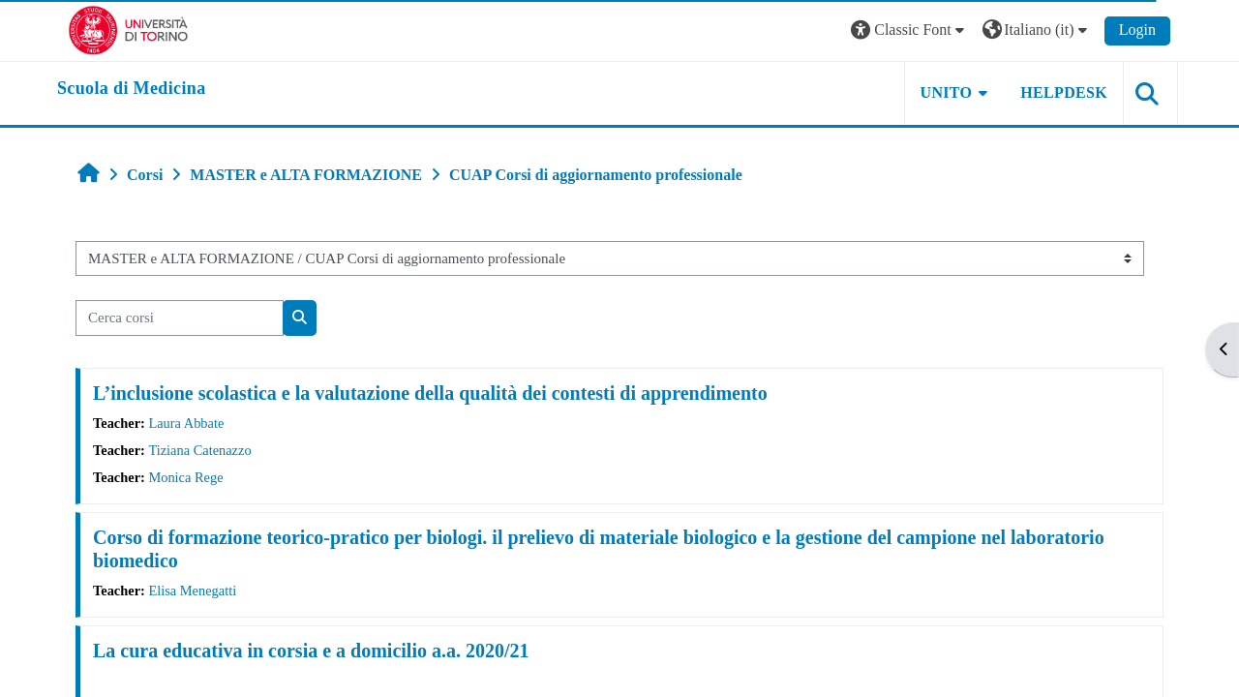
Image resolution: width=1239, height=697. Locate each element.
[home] (131, 89)
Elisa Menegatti (192, 590)
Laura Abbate (186, 423)
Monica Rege (185, 477)
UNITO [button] (947, 92)
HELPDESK (1063, 92)
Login (1137, 29)
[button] (910, 30)
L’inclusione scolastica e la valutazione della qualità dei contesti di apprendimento (430, 393)
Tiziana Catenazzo (199, 450)
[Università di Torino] (128, 28)
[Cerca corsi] (180, 318)
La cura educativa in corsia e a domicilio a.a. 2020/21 (311, 650)
